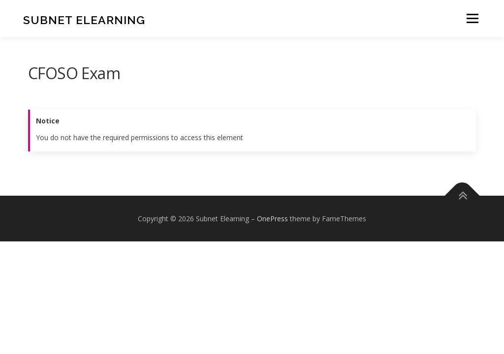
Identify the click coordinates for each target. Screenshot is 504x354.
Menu (472, 18)
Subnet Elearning (84, 20)
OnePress (272, 218)
